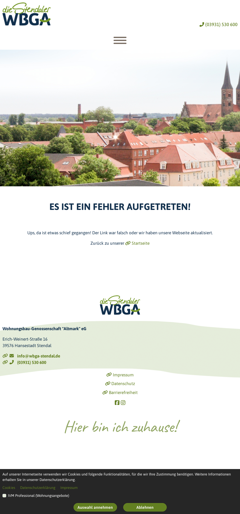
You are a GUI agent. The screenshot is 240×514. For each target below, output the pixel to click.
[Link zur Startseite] (26, 14)
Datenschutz (120, 383)
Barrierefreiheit (120, 392)
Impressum (120, 374)
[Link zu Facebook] (117, 402)
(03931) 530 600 (219, 24)
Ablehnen (145, 507)
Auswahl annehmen (95, 507)
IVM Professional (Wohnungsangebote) (38, 495)
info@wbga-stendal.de (31, 356)
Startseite (137, 243)
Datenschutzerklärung (37, 487)
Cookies (8, 487)
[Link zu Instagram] (123, 402)
